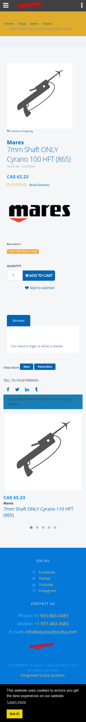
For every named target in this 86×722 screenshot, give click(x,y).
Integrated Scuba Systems (42, 675)
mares (47, 23)
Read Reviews (39, 185)
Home (9, 23)
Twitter (40, 578)
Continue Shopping (20, 131)
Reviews (19, 320)
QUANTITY (14, 266)
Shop (21, 23)
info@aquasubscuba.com (51, 632)
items (34, 23)
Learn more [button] (16, 702)
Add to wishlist (40, 287)
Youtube (41, 584)
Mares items (45, 366)
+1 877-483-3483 (52, 624)
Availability (14, 244)
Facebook (42, 572)
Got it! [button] (14, 714)
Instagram (43, 590)
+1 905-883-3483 (51, 616)
